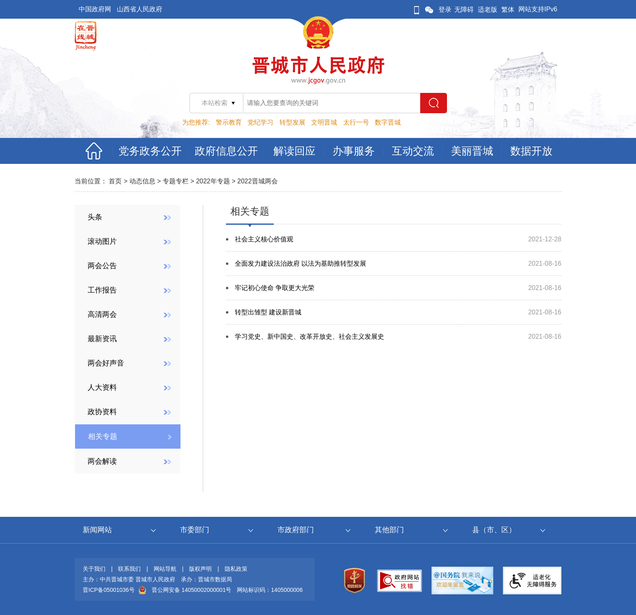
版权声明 (200, 569)
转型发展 (292, 122)
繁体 (507, 9)
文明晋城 (324, 122)
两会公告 (102, 266)
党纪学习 (260, 122)
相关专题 (102, 436)
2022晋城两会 (257, 181)
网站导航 (165, 569)
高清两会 (102, 314)
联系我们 (129, 569)
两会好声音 (106, 363)
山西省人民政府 (139, 9)
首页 (115, 181)
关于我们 (94, 569)
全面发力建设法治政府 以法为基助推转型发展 (300, 263)
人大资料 (102, 387)
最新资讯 (102, 339)
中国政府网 (95, 9)
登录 (444, 9)
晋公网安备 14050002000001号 (192, 590)
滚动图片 (102, 241)
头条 (95, 217)
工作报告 (102, 290)
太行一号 (356, 122)
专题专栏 (176, 181)
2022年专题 (213, 181)
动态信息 (142, 181)
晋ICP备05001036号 (109, 590)
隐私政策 (236, 569)
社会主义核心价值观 (264, 239)
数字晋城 (388, 122)
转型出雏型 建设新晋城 (268, 312)
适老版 (487, 9)
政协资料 (102, 412)
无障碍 (464, 9)
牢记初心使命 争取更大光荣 (274, 287)
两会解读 (102, 461)
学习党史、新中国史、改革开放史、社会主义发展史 (309, 336)
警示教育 (229, 122)
